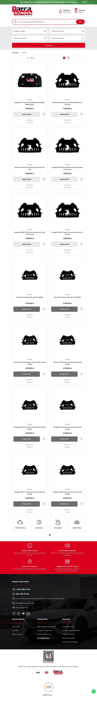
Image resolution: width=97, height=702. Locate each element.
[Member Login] (65, 11)
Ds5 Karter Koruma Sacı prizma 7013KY (29, 297)
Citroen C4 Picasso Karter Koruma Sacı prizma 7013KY (29, 363)
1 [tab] (47, 535)
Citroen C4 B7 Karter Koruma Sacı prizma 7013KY (67, 363)
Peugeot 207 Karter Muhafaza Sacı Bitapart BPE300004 (29, 104)
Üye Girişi (15, 631)
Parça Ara (48, 45)
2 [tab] (49, 535)
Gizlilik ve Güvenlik (68, 635)
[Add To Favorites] (44, 114)
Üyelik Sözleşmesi (68, 627)
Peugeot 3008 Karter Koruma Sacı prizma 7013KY (67, 493)
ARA (80, 22)
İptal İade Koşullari (68, 638)
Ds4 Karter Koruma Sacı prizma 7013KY (67, 297)
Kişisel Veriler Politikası (70, 642)
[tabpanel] (20, 524)
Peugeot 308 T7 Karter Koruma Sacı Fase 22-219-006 (67, 233)
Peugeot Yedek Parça (44, 631)
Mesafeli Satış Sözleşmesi (71, 631)
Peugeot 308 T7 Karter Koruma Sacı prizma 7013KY (29, 493)
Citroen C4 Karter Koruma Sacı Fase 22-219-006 (29, 169)
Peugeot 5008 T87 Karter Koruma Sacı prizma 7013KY (30, 428)
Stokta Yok (26, 309)
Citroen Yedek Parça (44, 635)
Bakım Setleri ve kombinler (46, 627)
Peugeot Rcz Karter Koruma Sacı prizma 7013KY (67, 428)
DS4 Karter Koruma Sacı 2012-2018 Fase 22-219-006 (67, 104)
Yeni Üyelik (16, 627)
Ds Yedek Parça (43, 638)
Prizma (23, 53)
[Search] (48, 22)
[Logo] (22, 11)
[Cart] (79, 11)
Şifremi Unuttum (17, 635)
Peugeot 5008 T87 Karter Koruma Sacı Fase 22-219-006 (67, 169)
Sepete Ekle (26, 114)
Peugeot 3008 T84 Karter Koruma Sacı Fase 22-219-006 (29, 233)
